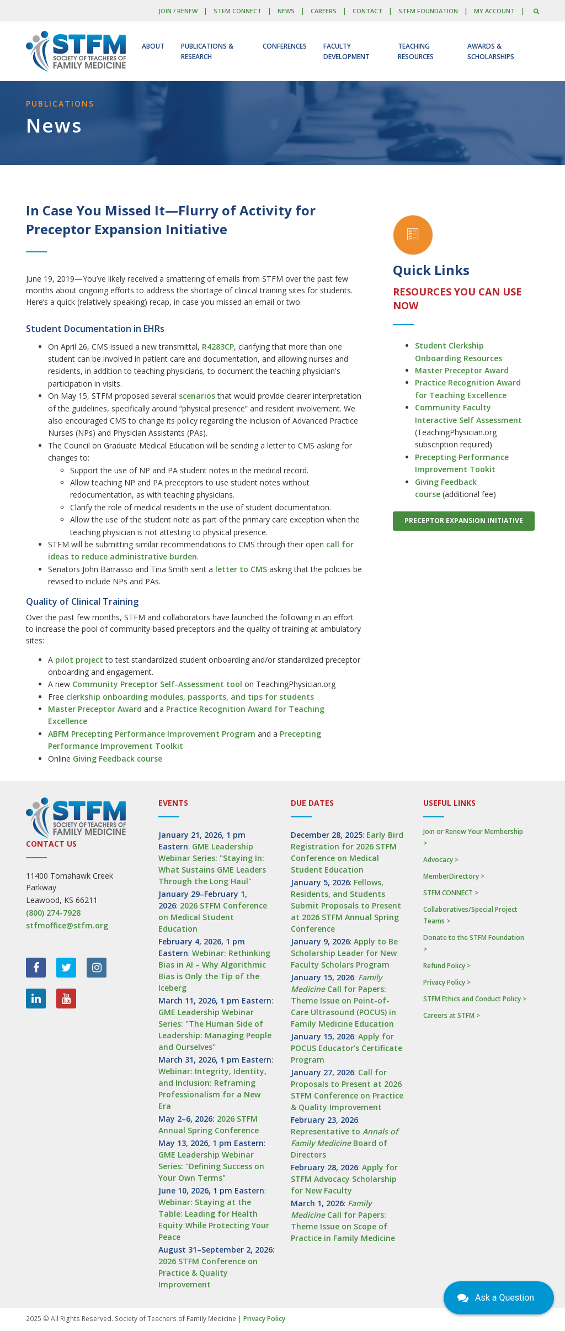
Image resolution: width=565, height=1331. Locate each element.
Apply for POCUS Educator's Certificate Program (346, 1048)
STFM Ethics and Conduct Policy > (474, 998)
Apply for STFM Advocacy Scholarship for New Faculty (344, 1179)
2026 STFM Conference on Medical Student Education (212, 917)
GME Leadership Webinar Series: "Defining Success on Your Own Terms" (211, 1166)
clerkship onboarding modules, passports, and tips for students (190, 696)
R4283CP (218, 346)
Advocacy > (441, 859)
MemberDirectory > (453, 876)
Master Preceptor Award (95, 709)
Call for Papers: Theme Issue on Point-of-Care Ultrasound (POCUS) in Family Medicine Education (343, 1000)
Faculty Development (346, 51)
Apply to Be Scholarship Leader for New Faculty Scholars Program (344, 953)
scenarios (197, 395)
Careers (324, 11)
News (286, 11)
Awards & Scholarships (490, 51)
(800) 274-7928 (53, 912)
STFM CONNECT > (450, 892)
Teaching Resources (416, 51)
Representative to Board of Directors (344, 1143)
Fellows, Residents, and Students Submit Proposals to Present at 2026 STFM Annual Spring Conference (346, 905)
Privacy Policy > (447, 982)
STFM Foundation (428, 11)
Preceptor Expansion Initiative (463, 520)
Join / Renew (178, 11)
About (153, 46)
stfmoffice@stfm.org (67, 925)
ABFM (59, 733)
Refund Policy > (447, 965)
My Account (494, 11)
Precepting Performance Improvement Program (163, 733)
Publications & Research (207, 51)
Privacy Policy (264, 1318)
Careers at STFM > (451, 1015)
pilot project (79, 659)
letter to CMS (241, 569)
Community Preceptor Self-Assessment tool (157, 684)
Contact (367, 11)
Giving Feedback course (117, 758)
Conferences (285, 46)
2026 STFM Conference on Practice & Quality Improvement (208, 1273)
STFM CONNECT (238, 11)
